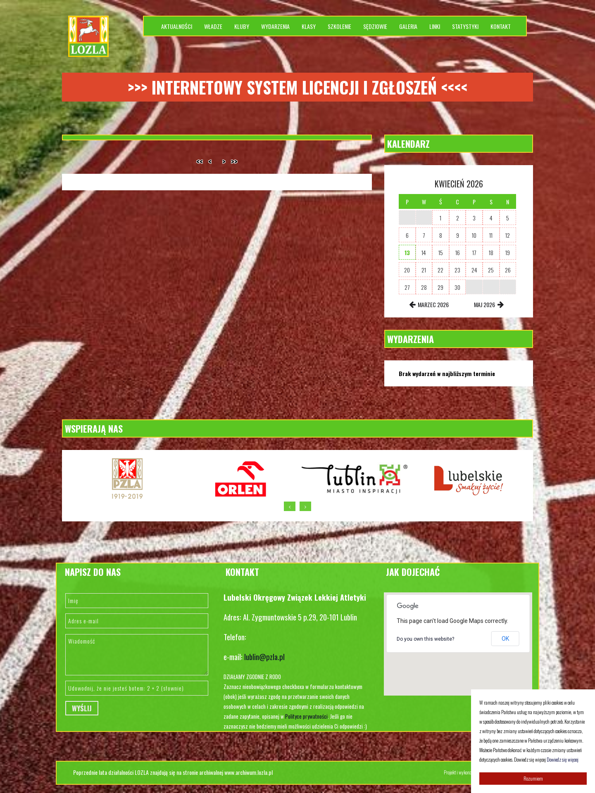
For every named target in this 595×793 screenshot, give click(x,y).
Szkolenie (339, 26)
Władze (213, 26)
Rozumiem (533, 778)
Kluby (241, 26)
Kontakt (500, 26)
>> (234, 161)
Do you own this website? (425, 639)
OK (505, 638)
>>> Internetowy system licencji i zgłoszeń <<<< (297, 87)
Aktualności (176, 26)
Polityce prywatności (306, 716)
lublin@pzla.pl (264, 656)
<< (199, 161)
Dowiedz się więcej (562, 759)
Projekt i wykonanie (461, 772)
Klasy (309, 26)
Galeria (408, 26)
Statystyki (465, 26)
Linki (434, 26)
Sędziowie (375, 26)
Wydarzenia (275, 26)
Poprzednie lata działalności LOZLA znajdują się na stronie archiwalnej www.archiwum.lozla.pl (173, 772)
